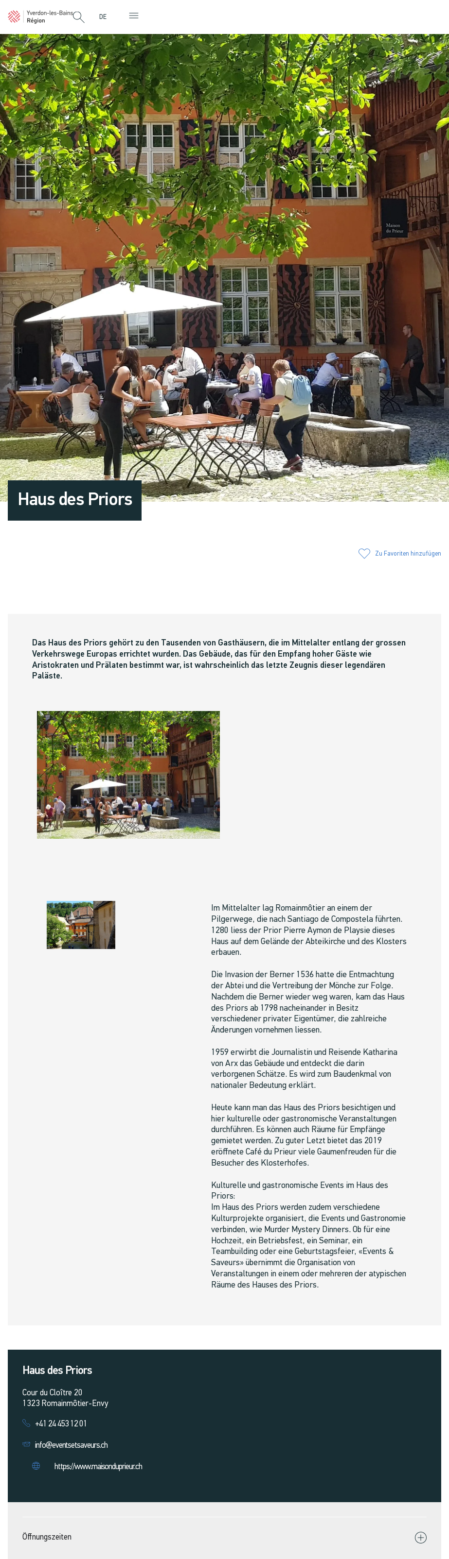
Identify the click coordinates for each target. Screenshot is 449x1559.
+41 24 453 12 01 (61, 1424)
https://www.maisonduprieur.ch (98, 1467)
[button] (79, 18)
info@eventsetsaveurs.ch (71, 1445)
